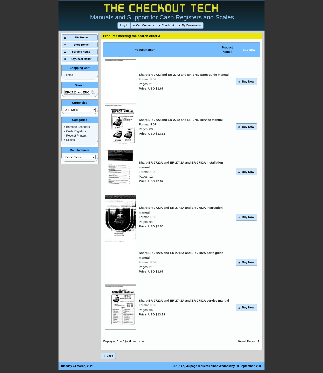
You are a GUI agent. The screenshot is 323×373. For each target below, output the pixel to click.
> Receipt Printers (75, 135)
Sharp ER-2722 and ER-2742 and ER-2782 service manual (181, 120)
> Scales (69, 140)
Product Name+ (144, 49)
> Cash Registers (75, 131)
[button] (124, 25)
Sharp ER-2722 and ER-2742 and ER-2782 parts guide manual (184, 74)
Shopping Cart (79, 68)
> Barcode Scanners (77, 127)
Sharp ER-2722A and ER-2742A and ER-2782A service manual (184, 300)
